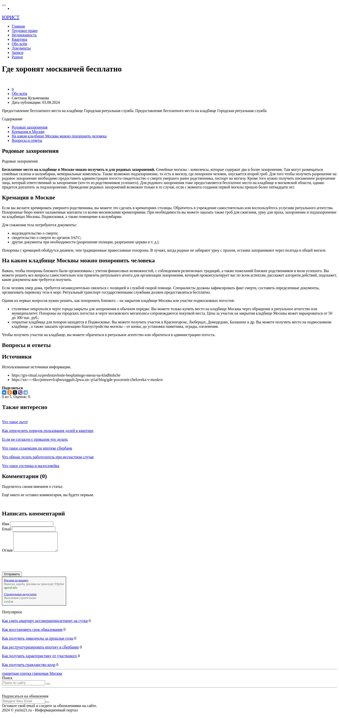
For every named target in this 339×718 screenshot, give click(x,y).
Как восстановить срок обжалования (32, 633)
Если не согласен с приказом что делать (35, 439)
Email (6, 529)
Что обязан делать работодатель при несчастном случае (48, 457)
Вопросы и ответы (27, 140)
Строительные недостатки (20, 598)
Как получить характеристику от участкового (39, 659)
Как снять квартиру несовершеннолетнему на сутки (45, 624)
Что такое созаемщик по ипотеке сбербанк (37, 448)
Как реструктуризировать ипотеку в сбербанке (40, 651)
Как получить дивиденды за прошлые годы (37, 642)
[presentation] (39, 565)
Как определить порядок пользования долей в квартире (47, 431)
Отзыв (7, 554)
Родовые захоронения (30, 127)
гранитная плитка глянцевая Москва (32, 677)
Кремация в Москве (28, 132)
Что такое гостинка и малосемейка (30, 466)
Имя (5, 524)
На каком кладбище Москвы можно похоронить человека (59, 136)
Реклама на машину (16, 584)
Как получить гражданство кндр (28, 668)
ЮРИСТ (11, 17)
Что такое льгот (15, 422)
